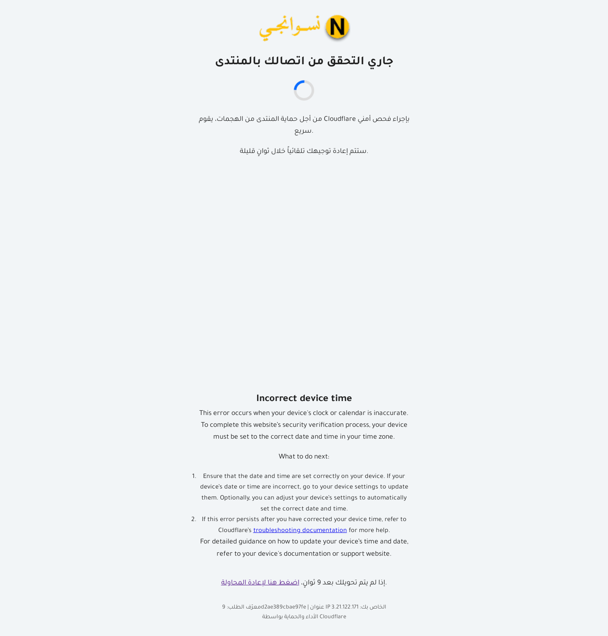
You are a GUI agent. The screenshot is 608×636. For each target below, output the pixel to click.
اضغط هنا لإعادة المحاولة (260, 583)
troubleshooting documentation (300, 531)
